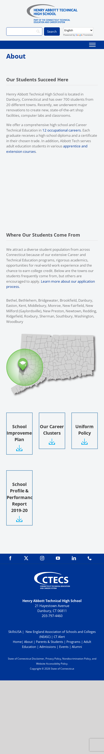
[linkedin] (74, 558)
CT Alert (59, 637)
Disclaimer (38, 658)
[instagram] (42, 558)
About (28, 642)
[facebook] (10, 558)
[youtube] (58, 558)
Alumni (77, 647)
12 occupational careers (61, 130)
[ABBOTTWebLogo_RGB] (52, 6)
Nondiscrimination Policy (76, 658)
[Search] (24, 31)
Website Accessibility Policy (51, 663)
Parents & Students (49, 642)
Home (17, 642)
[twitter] (26, 558)
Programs (73, 642)
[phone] (90, 558)
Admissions (47, 647)
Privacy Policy (53, 658)
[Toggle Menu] (92, 45)
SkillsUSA (15, 632)
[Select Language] (78, 30)
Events (64, 647)
